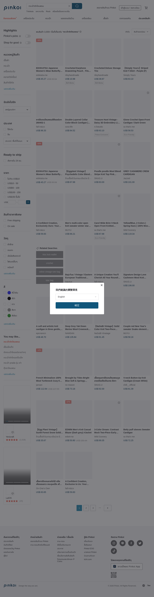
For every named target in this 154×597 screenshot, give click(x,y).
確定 (77, 305)
